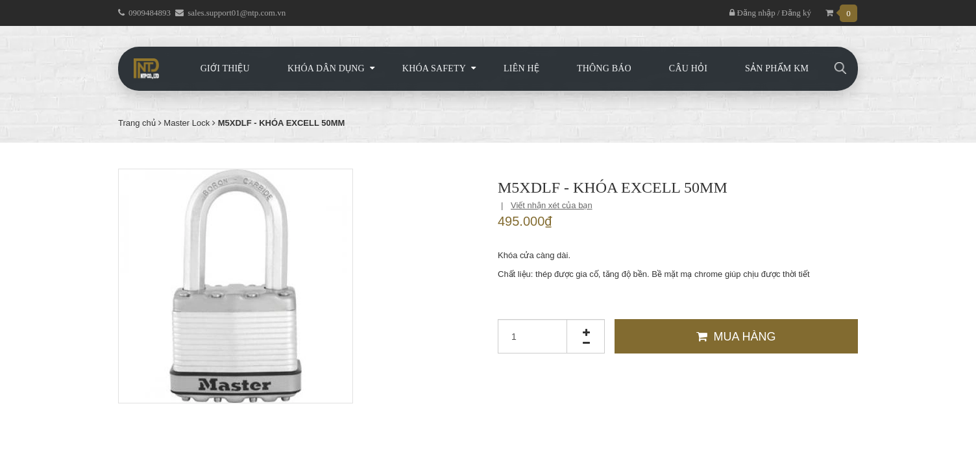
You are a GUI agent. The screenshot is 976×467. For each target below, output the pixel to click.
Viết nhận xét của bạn (551, 205)
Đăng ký (796, 13)
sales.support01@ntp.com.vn (237, 13)
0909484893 (149, 13)
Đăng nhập (752, 13)
